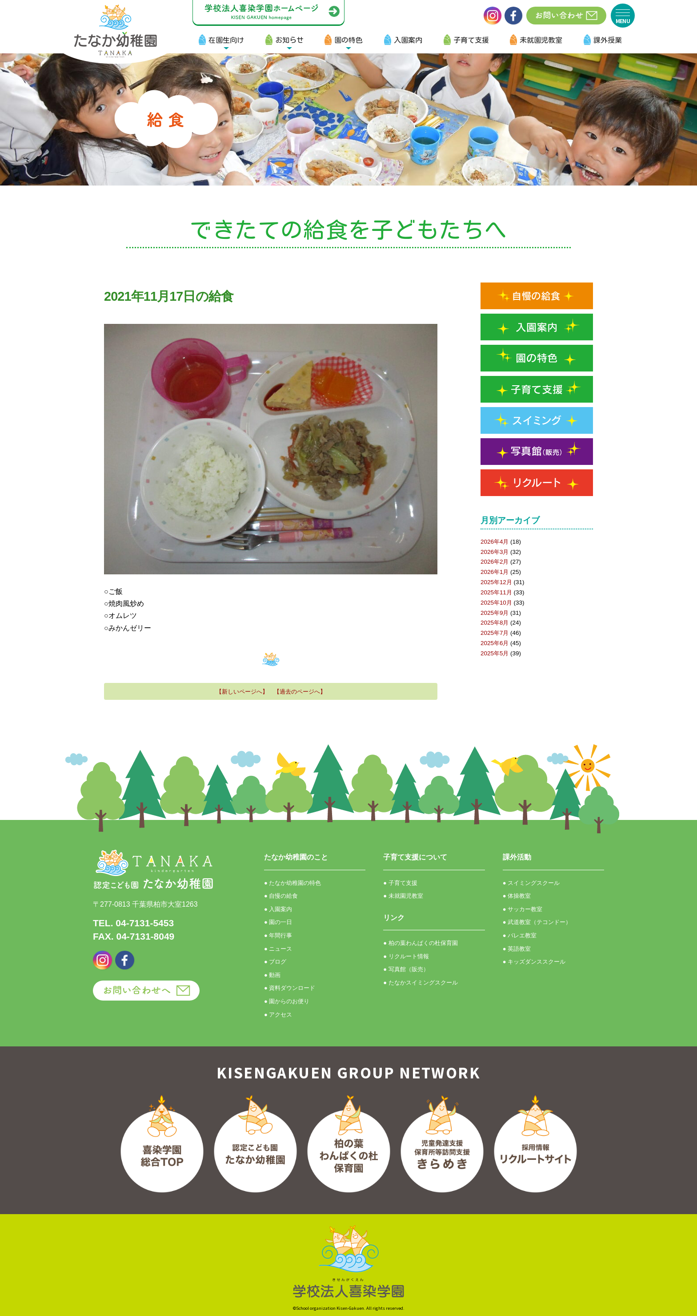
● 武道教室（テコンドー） (537, 922)
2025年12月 (496, 582)
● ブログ (275, 961)
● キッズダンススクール (534, 961)
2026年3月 (495, 552)
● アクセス (278, 1014)
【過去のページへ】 (300, 691)
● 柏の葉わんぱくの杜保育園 (420, 943)
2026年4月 (495, 541)
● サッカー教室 (522, 909)
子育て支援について (415, 857)
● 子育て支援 (400, 883)
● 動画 (272, 975)
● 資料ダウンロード (289, 988)
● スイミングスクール (531, 883)
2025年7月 (495, 633)
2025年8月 (495, 622)
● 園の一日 (278, 922)
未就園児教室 (541, 40)
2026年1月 (495, 572)
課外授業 (607, 40)
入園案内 (408, 40)
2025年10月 (496, 602)
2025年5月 (495, 653)
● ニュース (278, 948)
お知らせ (289, 40)
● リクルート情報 (406, 956)
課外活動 (517, 857)
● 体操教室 (517, 895)
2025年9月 (495, 613)
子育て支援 (471, 40)
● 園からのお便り (286, 1001)
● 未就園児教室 (403, 895)
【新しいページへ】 (242, 691)
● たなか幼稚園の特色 (292, 883)
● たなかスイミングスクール (420, 982)
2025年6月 (495, 643)
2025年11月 (496, 592)
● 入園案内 (278, 909)
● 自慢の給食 (281, 895)
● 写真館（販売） (406, 969)
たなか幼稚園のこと (296, 857)
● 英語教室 (517, 948)
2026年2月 (495, 561)
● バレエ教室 (520, 935)
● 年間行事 (278, 935)
